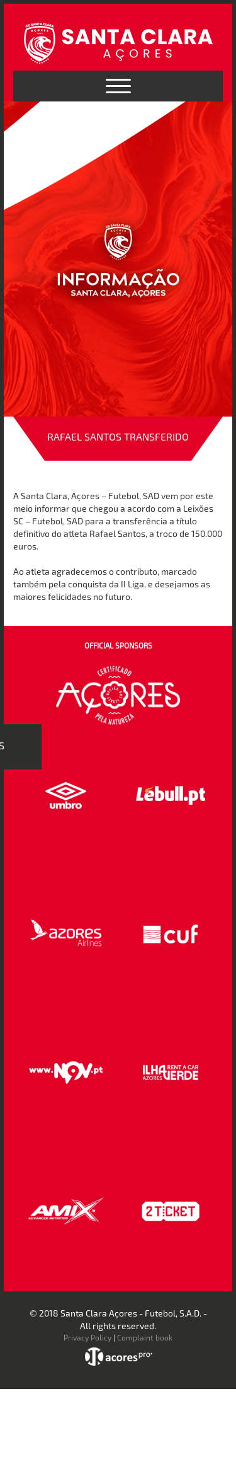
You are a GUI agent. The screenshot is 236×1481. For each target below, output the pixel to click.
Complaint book (144, 1337)
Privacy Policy (87, 1337)
